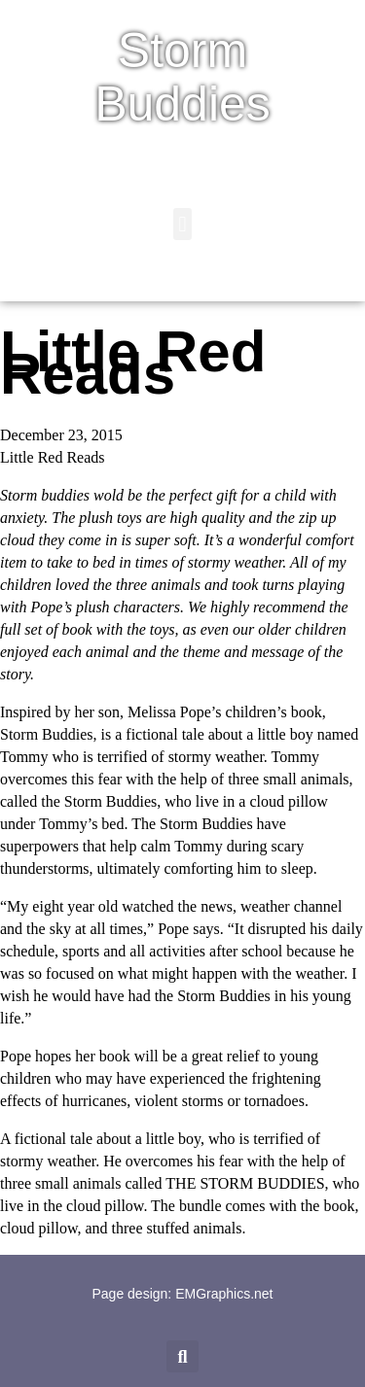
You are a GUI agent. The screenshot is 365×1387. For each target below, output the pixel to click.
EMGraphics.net (224, 1293)
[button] (182, 224)
